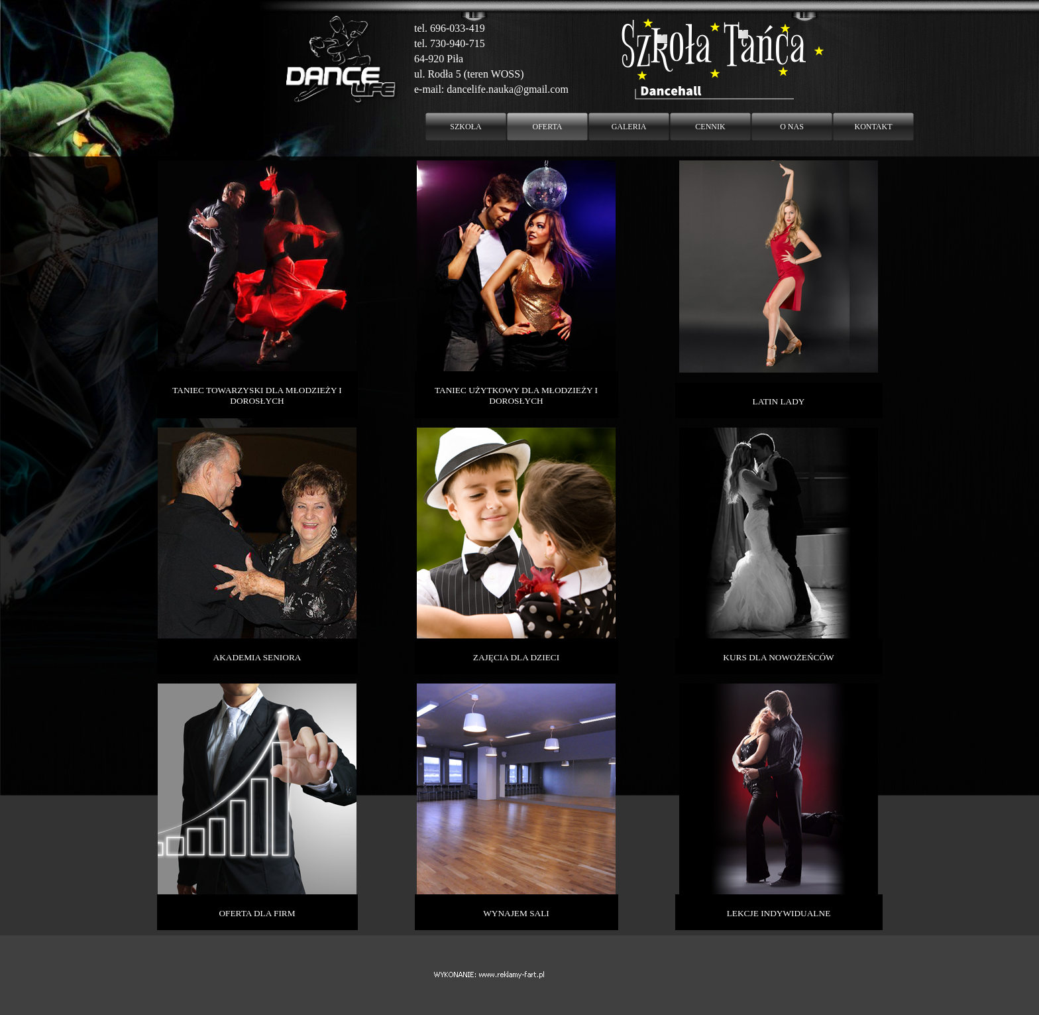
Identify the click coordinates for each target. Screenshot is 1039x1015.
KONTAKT (873, 126)
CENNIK (710, 126)
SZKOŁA (465, 126)
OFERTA (548, 126)
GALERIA (629, 126)
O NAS (792, 126)
